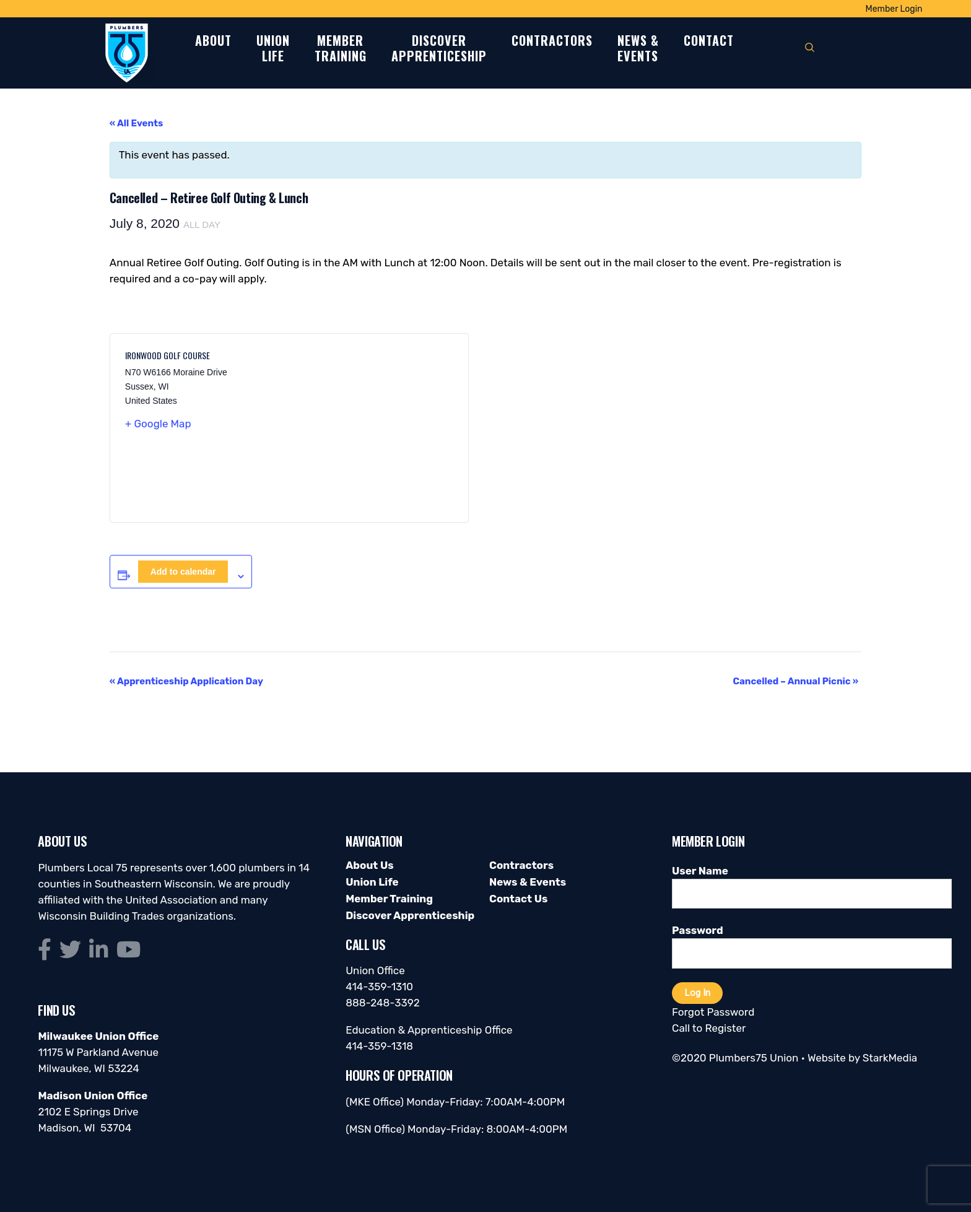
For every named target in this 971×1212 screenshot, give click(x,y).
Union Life (372, 882)
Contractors (552, 41)
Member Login (894, 9)
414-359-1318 (379, 1046)
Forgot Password (713, 1012)
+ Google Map (158, 423)
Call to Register (709, 1028)
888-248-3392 (383, 1002)
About (213, 41)
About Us (369, 865)
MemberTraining (341, 49)
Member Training (389, 898)
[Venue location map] (371, 428)
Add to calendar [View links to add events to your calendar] (183, 572)
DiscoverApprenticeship (439, 49)
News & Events (527, 882)
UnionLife (273, 49)
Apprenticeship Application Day (186, 681)
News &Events (638, 49)
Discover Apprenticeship (410, 915)
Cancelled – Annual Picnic (795, 681)
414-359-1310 (379, 986)
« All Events (136, 123)
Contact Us (518, 898)
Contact (709, 41)
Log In (697, 992)
